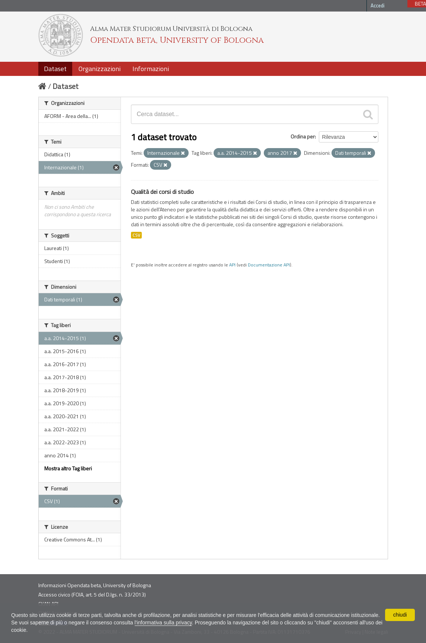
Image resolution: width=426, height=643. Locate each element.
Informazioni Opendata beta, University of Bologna (94, 585)
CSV (136, 235)
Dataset (55, 69)
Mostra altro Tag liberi (68, 468)
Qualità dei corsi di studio (162, 191)
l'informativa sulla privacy (163, 623)
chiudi (400, 615)
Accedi (377, 5)
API (232, 265)
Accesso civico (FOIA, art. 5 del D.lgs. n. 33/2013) (92, 594)
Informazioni (150, 69)
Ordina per (303, 136)
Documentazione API (269, 265)
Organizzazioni (100, 69)
